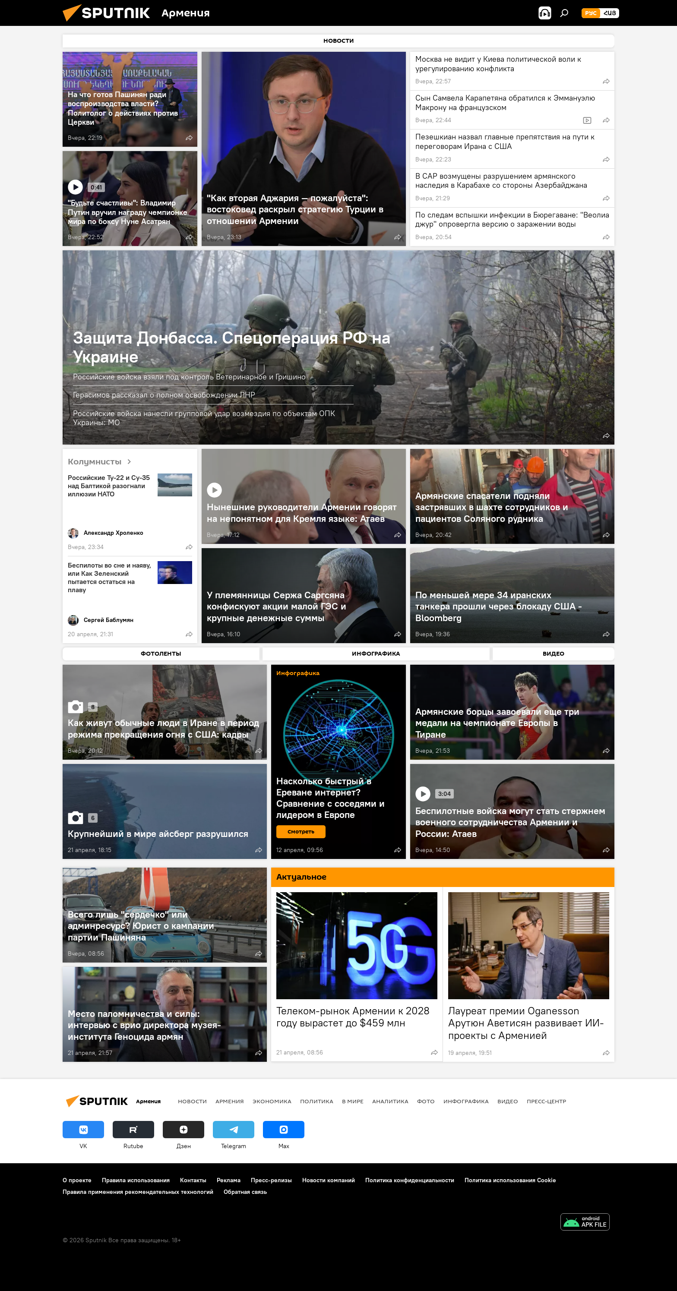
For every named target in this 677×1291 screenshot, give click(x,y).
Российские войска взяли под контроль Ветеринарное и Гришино (189, 377)
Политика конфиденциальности (409, 1180)
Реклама (228, 1180)
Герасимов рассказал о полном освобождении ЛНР (164, 395)
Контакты (193, 1180)
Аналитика (390, 1101)
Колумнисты (103, 462)
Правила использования (136, 1180)
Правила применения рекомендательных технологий (138, 1192)
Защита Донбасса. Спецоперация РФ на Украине (232, 346)
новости (192, 1101)
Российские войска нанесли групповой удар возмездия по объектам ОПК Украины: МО (204, 417)
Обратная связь (245, 1192)
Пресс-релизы (271, 1180)
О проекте (77, 1180)
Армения (229, 1101)
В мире (353, 1101)
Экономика (272, 1101)
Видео (507, 1101)
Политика (316, 1101)
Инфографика (466, 1101)
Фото (426, 1101)
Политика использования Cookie (510, 1180)
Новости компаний (328, 1180)
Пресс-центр (546, 1101)
